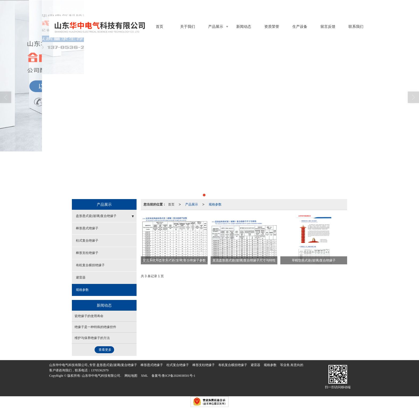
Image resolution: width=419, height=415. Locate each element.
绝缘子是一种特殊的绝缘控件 (95, 327)
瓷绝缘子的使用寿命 (89, 316)
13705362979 (99, 370)
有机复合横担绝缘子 (90, 265)
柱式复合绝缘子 (87, 240)
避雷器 (81, 277)
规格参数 (215, 204)
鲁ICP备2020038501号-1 (178, 376)
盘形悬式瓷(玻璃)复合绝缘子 (96, 216)
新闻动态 (243, 27)
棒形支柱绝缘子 (87, 253)
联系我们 (355, 27)
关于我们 (187, 27)
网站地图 (131, 376)
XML (144, 376)
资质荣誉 (271, 27)
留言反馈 (327, 27)
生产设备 (299, 27)
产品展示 (215, 27)
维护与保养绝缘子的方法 (92, 338)
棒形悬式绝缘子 (87, 228)
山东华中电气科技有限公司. (101, 376)
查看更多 (105, 350)
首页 (159, 27)
